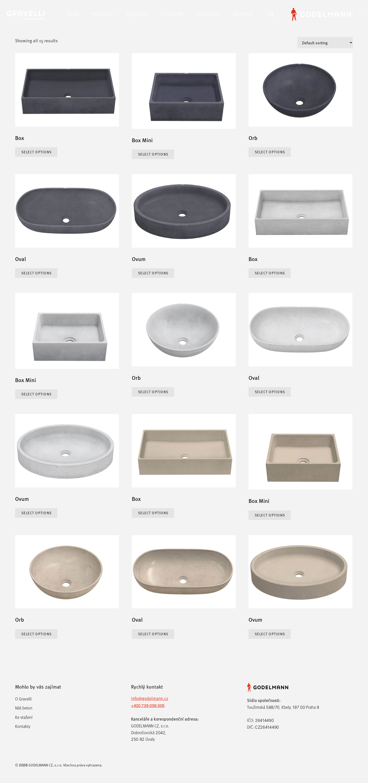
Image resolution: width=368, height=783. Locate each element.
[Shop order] (325, 42)
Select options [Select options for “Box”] (36, 152)
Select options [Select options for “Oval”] (36, 273)
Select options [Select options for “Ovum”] (153, 273)
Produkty (102, 13)
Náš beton (23, 708)
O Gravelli (172, 13)
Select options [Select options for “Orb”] (270, 152)
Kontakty (243, 13)
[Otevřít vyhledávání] (271, 13)
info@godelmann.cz (149, 698)
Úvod (72, 13)
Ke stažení (208, 13)
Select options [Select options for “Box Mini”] (153, 154)
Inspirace (136, 13)
